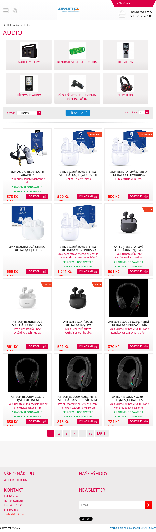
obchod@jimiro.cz (14, 514)
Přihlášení (122, 3)
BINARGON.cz (148, 528)
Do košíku (35, 196)
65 (90, 433)
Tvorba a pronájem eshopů (124, 528)
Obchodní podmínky (15, 480)
